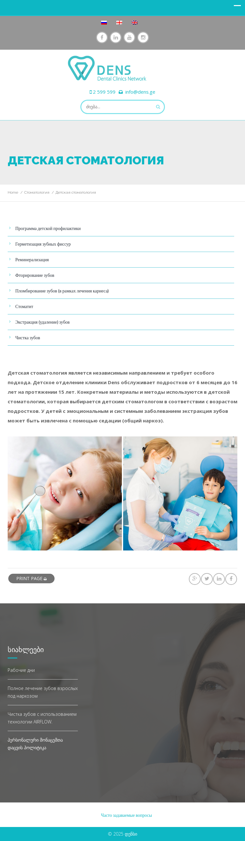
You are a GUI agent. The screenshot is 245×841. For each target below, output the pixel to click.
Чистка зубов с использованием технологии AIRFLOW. (42, 718)
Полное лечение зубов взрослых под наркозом (43, 692)
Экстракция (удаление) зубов (42, 322)
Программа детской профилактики (48, 228)
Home (13, 192)
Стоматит (24, 306)
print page (31, 578)
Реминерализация (32, 259)
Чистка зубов (27, 337)
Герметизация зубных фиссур (43, 244)
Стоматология (36, 192)
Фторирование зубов (34, 275)
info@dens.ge (140, 92)
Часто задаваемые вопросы (126, 815)
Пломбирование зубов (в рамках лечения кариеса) (62, 290)
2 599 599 (104, 92)
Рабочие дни (21, 670)
